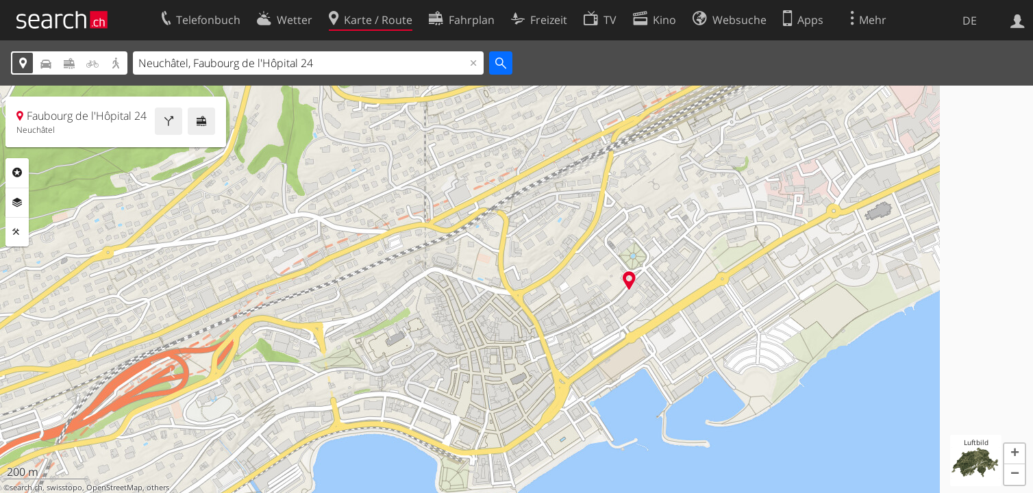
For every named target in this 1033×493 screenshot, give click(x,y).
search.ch (26, 487)
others (158, 487)
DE (969, 20)
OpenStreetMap (114, 487)
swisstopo (64, 487)
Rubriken (17, 172)
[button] (1014, 454)
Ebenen (17, 202)
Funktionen (17, 232)
